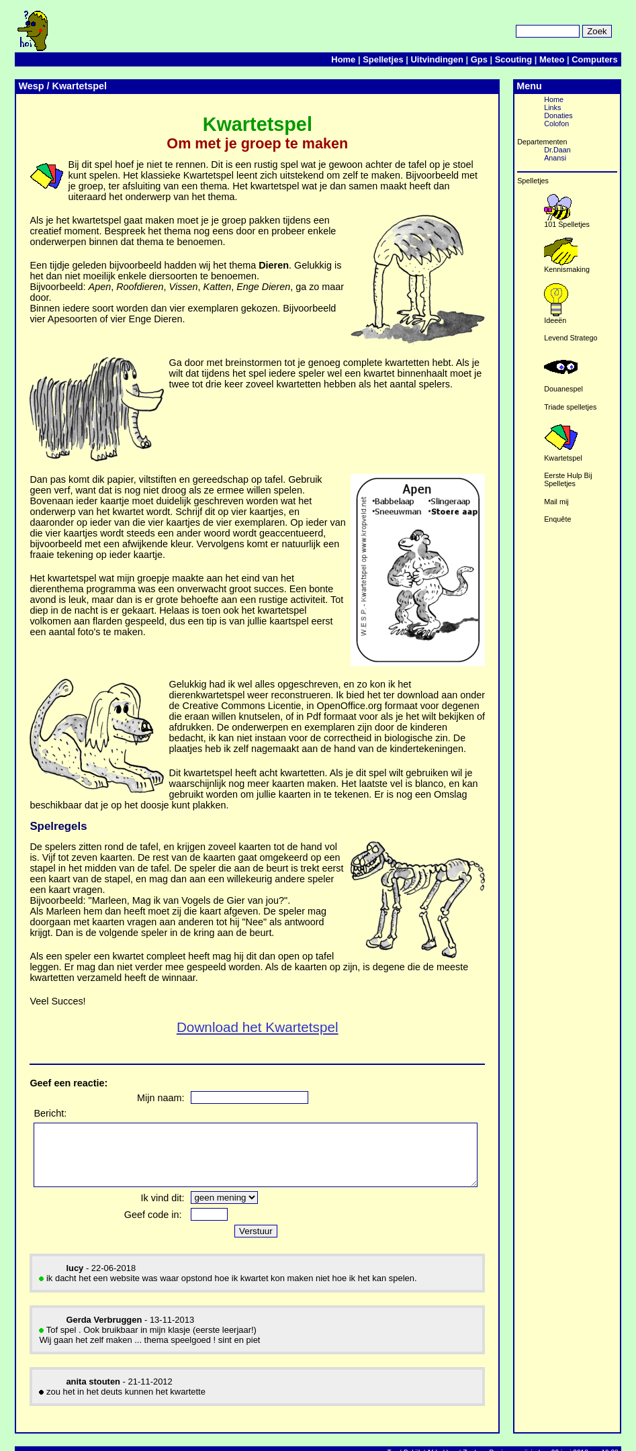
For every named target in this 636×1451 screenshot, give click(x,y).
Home (359, 59)
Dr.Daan (599, 150)
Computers (610, 59)
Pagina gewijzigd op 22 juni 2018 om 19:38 (568, 1434)
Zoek (485, 1434)
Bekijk (428, 1434)
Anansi (597, 158)
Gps (494, 59)
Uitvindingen (452, 59)
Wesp (31, 86)
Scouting (528, 59)
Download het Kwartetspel (283, 996)
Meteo (567, 59)
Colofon (598, 124)
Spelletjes (398, 59)
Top (407, 1434)
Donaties (600, 115)
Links (594, 107)
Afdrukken (457, 1434)
